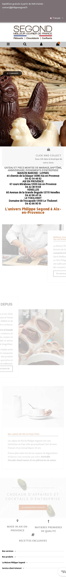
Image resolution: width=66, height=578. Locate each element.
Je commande (12, 73)
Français (57, 18)
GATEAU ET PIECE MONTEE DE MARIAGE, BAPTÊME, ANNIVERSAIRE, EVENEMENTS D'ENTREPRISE (33, 169)
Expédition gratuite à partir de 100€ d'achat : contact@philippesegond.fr (23, 5)
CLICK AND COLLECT (48, 155)
